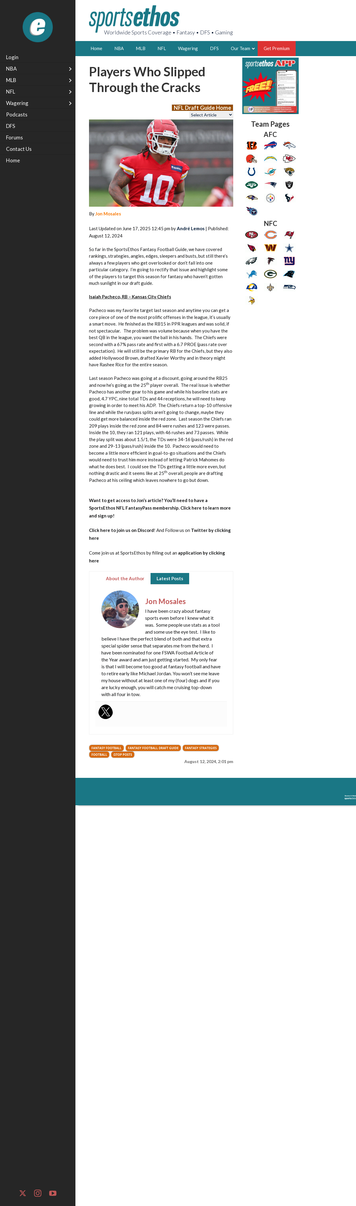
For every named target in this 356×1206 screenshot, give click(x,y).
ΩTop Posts (122, 755)
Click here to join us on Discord (121, 530)
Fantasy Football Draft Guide (153, 748)
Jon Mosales (108, 213)
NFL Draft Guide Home (202, 107)
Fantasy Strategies (201, 748)
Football (99, 755)
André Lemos (191, 228)
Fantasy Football (106, 748)
